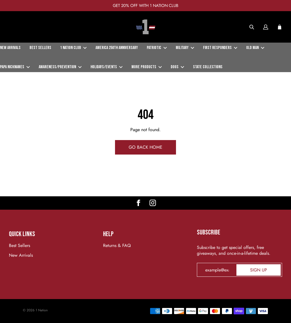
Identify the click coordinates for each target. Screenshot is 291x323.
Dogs (177, 67)
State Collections (207, 67)
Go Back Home (145, 147)
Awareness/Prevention (60, 67)
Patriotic (157, 47)
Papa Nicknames (15, 67)
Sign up (258, 270)
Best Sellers (40, 47)
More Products (146, 67)
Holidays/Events (107, 67)
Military (185, 47)
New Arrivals (10, 47)
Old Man (255, 47)
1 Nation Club (73, 47)
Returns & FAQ (117, 245)
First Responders (220, 47)
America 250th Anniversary (117, 47)
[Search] (251, 27)
